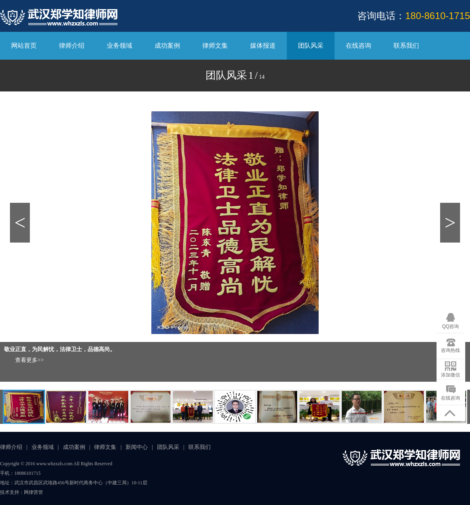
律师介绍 (71, 45)
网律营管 (33, 492)
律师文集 (215, 45)
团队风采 (310, 45)
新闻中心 (136, 447)
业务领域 (119, 45)
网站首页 (24, 45)
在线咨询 (358, 45)
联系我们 (406, 45)
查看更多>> (29, 360)
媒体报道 (263, 45)
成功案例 (167, 45)
